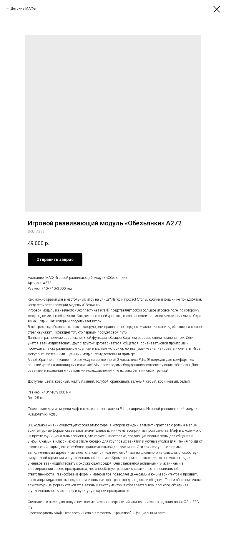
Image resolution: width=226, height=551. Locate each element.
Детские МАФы (23, 8)
